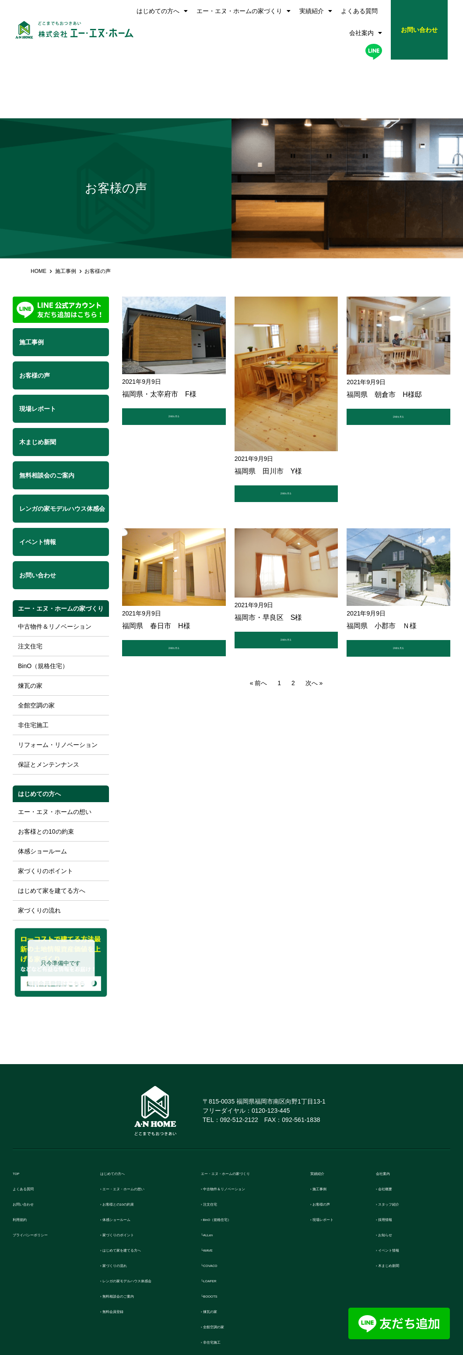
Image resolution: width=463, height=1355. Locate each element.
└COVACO (217, 1207)
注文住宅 (30, 587)
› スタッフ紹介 (397, 1146)
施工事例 (65, 212)
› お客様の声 (328, 1146)
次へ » (314, 633)
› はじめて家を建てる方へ (138, 1192)
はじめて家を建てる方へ (51, 831)
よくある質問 (359, 10)
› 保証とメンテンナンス (235, 1314)
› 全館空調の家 (222, 1268)
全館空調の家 (36, 646)
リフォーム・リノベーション (58, 686)
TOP (19, 1115)
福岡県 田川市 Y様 (268, 412)
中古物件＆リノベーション (54, 567)
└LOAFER (216, 1222)
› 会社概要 (391, 1130)
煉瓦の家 (30, 626)
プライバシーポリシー (45, 1176)
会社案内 (365, 32)
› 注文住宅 (216, 1146)
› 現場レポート (332, 1161)
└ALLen (212, 1176)
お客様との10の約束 (46, 772)
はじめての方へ (162, 11)
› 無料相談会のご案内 (131, 1238)
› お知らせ (391, 1176)
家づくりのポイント (45, 812)
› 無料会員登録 (122, 1253)
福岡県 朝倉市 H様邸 (384, 336)
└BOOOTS (217, 1238)
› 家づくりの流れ (125, 1207)
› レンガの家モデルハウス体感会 (148, 1222)
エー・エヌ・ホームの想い (54, 753)
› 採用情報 (391, 1161)
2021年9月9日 (141, 322)
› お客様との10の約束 (132, 1146)
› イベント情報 (397, 1192)
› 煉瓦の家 (216, 1253)
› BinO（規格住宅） (230, 1161)
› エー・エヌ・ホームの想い (141, 1130)
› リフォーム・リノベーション (245, 1299)
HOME (38, 212)
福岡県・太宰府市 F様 (159, 335)
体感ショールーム (42, 792)
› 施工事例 (325, 1130)
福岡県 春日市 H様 (156, 572)
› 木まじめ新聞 (397, 1207)
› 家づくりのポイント (131, 1176)
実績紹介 (315, 11)
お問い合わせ (32, 1146)
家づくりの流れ (39, 851)
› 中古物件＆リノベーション (242, 1130)
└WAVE (212, 1192)
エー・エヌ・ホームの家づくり (243, 11)
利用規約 (26, 1161)
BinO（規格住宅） (43, 607)
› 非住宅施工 (219, 1284)
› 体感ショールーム (128, 1161)
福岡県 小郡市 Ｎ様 (382, 572)
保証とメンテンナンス (48, 705)
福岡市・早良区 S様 (268, 563)
